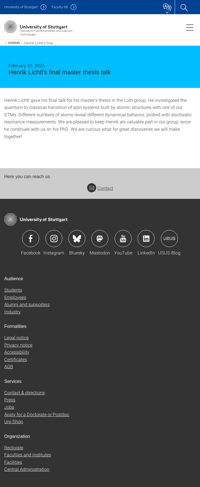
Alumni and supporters (27, 304)
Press (9, 399)
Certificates (15, 359)
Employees (15, 297)
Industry (12, 312)
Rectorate (13, 447)
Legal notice (16, 337)
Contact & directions (24, 392)
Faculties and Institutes (27, 455)
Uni (21, 7)
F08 (60, 7)
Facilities (13, 462)
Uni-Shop (13, 421)
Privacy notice (18, 345)
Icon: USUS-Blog (169, 238)
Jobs (9, 407)
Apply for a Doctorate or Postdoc (36, 414)
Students (13, 290)
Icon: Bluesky (76, 238)
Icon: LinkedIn (146, 238)
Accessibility (16, 352)
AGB (8, 366)
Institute (14, 43)
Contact (100, 188)
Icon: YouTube (123, 238)
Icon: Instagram (53, 238)
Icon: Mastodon (99, 238)
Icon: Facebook (30, 238)
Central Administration (26, 469)
